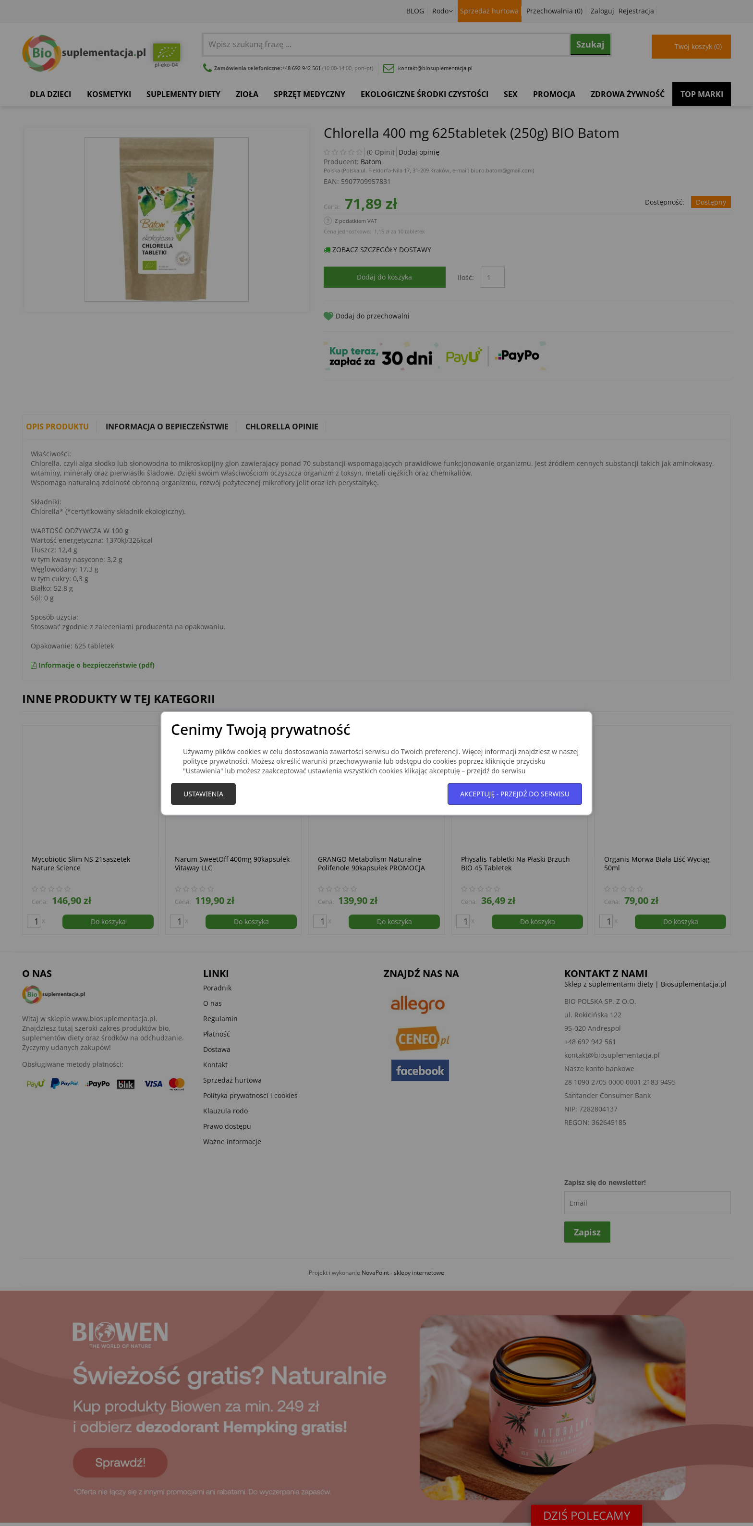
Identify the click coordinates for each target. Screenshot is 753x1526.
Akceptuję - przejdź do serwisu (515, 793)
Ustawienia (203, 793)
